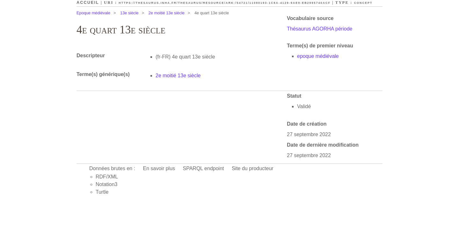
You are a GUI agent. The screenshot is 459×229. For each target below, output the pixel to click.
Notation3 (107, 184)
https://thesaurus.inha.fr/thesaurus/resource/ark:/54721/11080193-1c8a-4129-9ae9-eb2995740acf (225, 2)
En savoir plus (159, 168)
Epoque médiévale (93, 12)
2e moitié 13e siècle (167, 12)
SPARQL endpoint (203, 168)
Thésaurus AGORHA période (319, 28)
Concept (363, 2)
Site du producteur (252, 168)
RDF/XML (107, 176)
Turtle (102, 192)
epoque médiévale (318, 56)
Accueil (87, 2)
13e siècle (129, 12)
